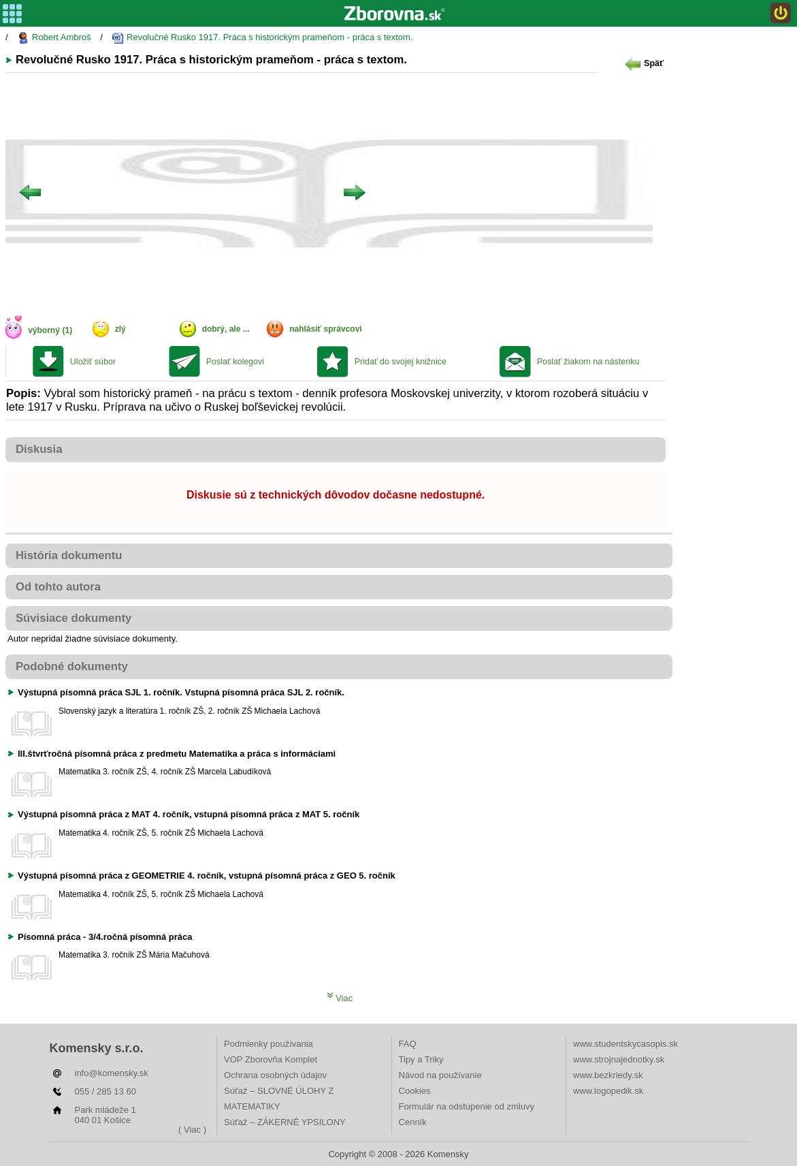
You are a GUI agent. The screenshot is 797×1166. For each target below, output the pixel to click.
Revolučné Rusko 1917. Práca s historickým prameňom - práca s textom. (262, 38)
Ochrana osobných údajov (275, 1075)
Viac (340, 998)
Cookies (415, 1091)
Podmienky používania (268, 1044)
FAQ (408, 1044)
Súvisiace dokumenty (73, 618)
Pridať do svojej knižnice (400, 361)
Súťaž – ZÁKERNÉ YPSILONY (285, 1122)
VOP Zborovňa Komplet (270, 1059)
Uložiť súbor (93, 361)
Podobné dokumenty (72, 666)
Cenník (413, 1122)
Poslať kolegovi (235, 361)
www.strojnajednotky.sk (618, 1059)
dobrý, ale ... (226, 329)
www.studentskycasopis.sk (625, 1044)
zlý (120, 329)
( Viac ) (192, 1129)
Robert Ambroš (54, 38)
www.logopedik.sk (608, 1091)
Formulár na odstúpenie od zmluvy (466, 1106)
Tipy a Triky (421, 1059)
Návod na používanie (440, 1075)
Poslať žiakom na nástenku (588, 361)
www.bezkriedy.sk (608, 1075)
